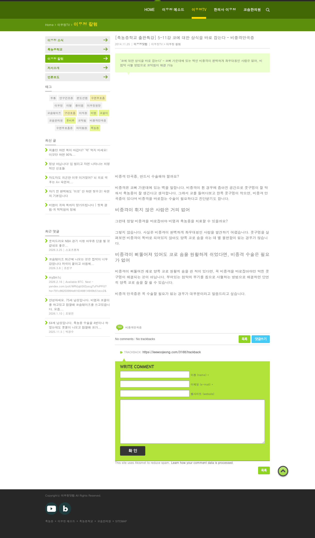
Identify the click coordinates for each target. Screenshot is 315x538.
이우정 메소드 (173, 9)
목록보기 (264, 470)
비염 (93, 113)
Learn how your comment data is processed (202, 462)
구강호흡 (69, 113)
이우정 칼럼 (173, 44)
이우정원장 (94, 105)
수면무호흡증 (64, 128)
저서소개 (53, 68)
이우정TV (199, 9)
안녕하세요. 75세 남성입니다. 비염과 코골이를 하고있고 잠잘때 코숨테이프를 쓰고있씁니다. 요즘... (79, 304)
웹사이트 (202, 393)
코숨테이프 (54, 113)
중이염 (79, 105)
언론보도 (53, 77)
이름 (198, 374)
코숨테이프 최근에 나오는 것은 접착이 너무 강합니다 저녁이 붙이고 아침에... (78, 261)
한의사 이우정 (225, 9)
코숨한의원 (252, 9)
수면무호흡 (98, 98)
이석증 (83, 113)
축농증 (95, 128)
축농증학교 (54, 49)
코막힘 (82, 120)
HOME (149, 9)
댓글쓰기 (261, 339)
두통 (53, 98)
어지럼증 (81, 128)
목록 (244, 339)
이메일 (200, 384)
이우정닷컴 (68, 495)
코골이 (104, 113)
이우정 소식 (55, 40)
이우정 (58, 105)
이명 (69, 105)
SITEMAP (121, 521)
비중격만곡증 (133, 327)
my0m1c (55, 277)
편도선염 (82, 98)
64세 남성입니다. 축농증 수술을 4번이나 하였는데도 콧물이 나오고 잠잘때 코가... (78, 325)
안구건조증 (66, 98)
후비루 (70, 120)
